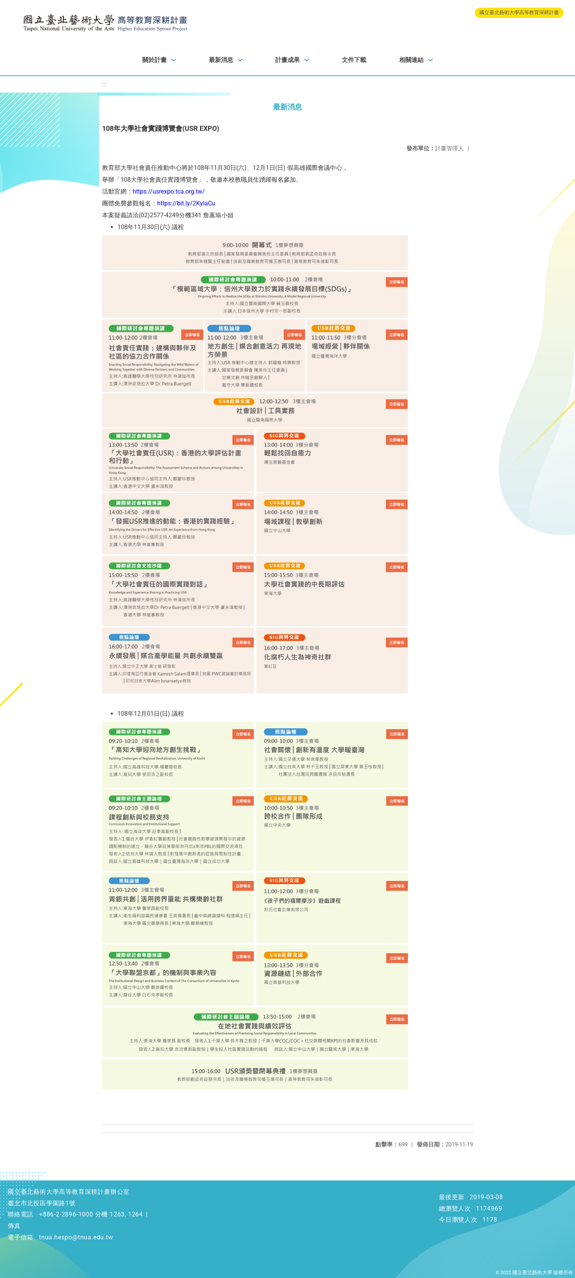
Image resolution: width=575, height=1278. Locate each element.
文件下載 (354, 59)
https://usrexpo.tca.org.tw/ (169, 191)
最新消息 (221, 59)
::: (104, 84)
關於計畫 (154, 59)
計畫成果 (287, 59)
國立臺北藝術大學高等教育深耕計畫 (519, 12)
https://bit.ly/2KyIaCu (186, 203)
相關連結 (411, 59)
